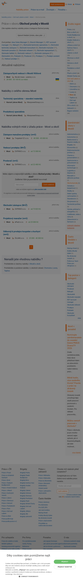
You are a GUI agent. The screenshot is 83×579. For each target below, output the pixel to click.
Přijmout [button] (64, 562)
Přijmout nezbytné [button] (65, 567)
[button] (28, 576)
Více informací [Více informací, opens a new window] (17, 574)
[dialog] (41, 564)
